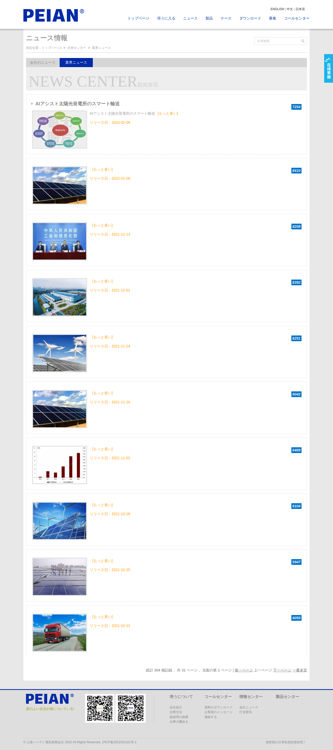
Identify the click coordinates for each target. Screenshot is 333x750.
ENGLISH (277, 9)
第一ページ (244, 670)
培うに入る (166, 18)
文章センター (76, 48)
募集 (272, 18)
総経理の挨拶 (179, 717)
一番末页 (299, 670)
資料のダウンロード (218, 707)
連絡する (210, 717)
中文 (290, 9)
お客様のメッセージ (218, 712)
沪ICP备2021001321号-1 (119, 742)
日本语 (300, 9)
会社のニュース (42, 62)
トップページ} (51, 48)
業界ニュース (101, 48)
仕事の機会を (179, 721)
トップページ (138, 18)
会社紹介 (176, 707)
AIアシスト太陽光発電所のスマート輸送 (77, 103)
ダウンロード (250, 18)
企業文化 (176, 712)
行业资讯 (245, 712)
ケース (226, 18)
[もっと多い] (168, 113)
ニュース (190, 18)
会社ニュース (248, 707)
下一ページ (282, 670)
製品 (209, 18)
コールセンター (297, 18)
